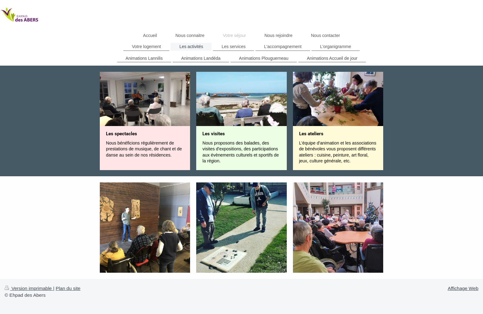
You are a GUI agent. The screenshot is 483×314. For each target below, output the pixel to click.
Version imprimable (29, 288)
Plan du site (68, 288)
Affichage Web (463, 288)
